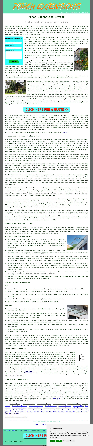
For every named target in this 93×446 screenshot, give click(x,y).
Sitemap (5, 430)
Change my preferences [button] (68, 440)
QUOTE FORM (28, 372)
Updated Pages (27, 430)
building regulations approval (63, 85)
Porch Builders (51, 406)
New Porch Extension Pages (15, 430)
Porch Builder (78, 406)
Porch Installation (44, 404)
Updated (39, 430)
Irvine (42, 115)
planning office (49, 76)
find (10, 383)
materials (30, 48)
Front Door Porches (12, 414)
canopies (41, 227)
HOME (62, 12)
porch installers (11, 123)
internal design (54, 55)
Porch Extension (29, 404)
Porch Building (15, 404)
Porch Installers (59, 404)
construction (41, 139)
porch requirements (49, 370)
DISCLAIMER (85, 12)
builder (43, 39)
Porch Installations (63, 408)
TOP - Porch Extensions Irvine (16, 417)
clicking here (57, 399)
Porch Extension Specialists (64, 412)
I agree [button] (52, 440)
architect (36, 43)
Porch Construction (36, 406)
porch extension (60, 28)
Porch (7, 115)
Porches (65, 132)
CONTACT (77, 12)
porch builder (24, 78)
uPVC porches (25, 358)
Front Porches (33, 410)
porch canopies (20, 366)
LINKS (67, 12)
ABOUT (72, 12)
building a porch (56, 30)
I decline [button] (59, 440)
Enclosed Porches (33, 412)
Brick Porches (49, 408)
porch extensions (52, 125)
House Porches (67, 410)
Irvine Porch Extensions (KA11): (17, 26)
